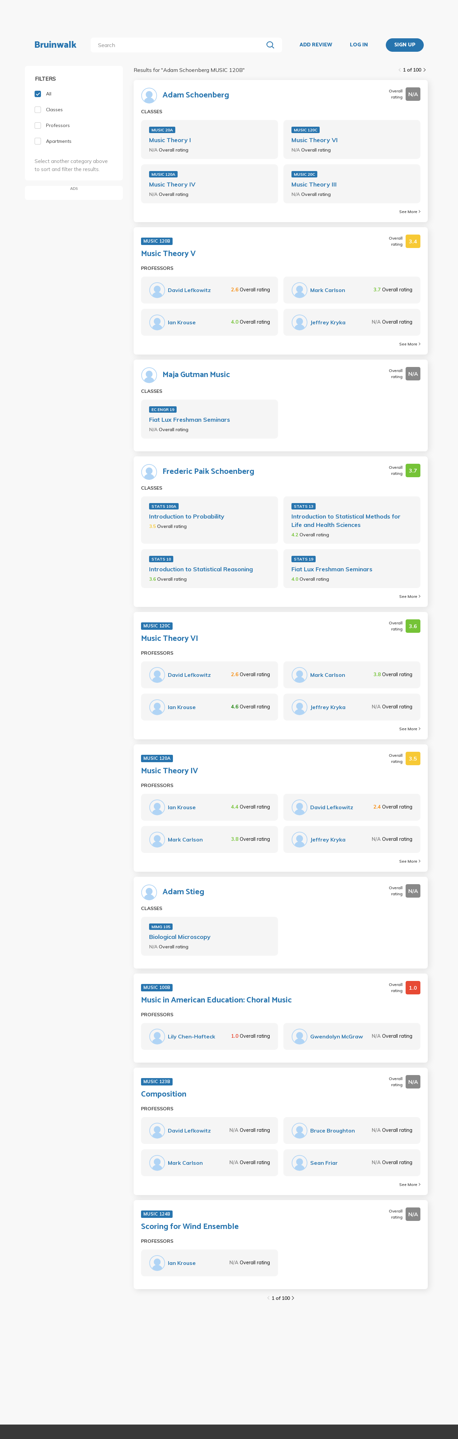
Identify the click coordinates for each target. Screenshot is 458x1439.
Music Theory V (168, 254)
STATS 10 (161, 559)
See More (409, 211)
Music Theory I (170, 140)
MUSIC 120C (305, 129)
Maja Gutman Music (196, 375)
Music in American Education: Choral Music (216, 1000)
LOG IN (359, 45)
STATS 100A (163, 506)
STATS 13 (303, 506)
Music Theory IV (172, 184)
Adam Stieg (183, 892)
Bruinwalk (55, 45)
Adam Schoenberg (196, 95)
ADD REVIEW (316, 45)
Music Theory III (314, 184)
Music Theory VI (314, 140)
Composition (163, 1094)
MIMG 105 (160, 926)
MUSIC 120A (163, 174)
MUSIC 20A (162, 129)
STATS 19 (303, 559)
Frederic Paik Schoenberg (208, 472)
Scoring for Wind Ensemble (190, 1227)
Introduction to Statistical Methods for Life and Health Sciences (346, 520)
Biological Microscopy (180, 937)
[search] (178, 45)
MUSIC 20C (304, 174)
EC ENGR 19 (162, 409)
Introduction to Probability (186, 516)
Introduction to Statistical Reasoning (201, 569)
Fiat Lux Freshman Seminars (189, 419)
